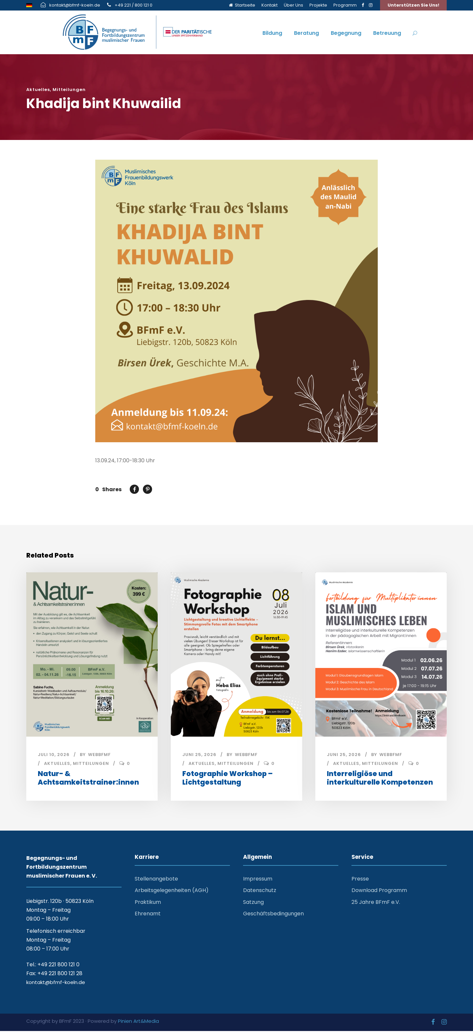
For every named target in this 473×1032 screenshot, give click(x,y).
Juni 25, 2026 (199, 756)
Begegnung (346, 33)
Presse (360, 880)
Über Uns (293, 5)
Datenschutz (259, 891)
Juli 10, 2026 (54, 756)
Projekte (318, 5)
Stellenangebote (156, 880)
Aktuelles (38, 89)
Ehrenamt (148, 914)
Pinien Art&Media (138, 1022)
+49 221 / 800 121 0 (133, 5)
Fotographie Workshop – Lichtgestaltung (227, 779)
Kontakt (269, 5)
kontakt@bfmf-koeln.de (74, 5)
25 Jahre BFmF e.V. (375, 903)
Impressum (257, 880)
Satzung (253, 903)
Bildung (272, 33)
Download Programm (379, 891)
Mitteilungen (69, 89)
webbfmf (99, 756)
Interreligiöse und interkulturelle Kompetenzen (380, 779)
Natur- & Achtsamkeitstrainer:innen (88, 779)
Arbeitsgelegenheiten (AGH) (172, 891)
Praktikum (148, 903)
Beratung (306, 33)
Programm (345, 5)
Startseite (242, 5)
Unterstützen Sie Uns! (413, 5)
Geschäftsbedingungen (273, 914)
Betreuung (387, 33)
